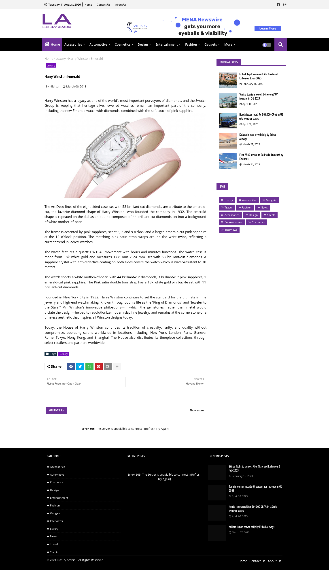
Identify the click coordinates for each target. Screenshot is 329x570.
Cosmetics (122, 44)
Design (143, 44)
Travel (228, 207)
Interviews (231, 230)
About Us (121, 4)
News (264, 207)
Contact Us (104, 4)
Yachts (271, 215)
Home (89, 4)
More (228, 44)
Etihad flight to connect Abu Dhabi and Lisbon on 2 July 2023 (258, 76)
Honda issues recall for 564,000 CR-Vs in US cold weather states (261, 117)
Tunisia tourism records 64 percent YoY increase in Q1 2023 (258, 96)
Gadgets (210, 44)
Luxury (61, 58)
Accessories (73, 44)
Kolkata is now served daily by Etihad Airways (257, 137)
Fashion (191, 44)
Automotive (98, 44)
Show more (197, 410)
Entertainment (166, 44)
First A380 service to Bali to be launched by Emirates (261, 157)
